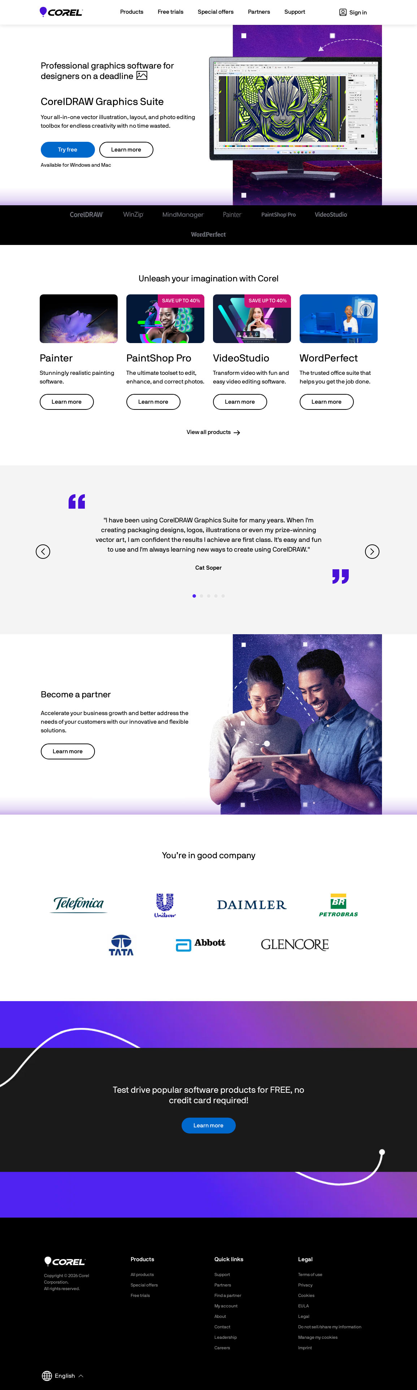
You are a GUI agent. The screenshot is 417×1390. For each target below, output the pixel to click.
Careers (223, 1347)
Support (223, 1274)
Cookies (307, 1295)
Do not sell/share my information (335, 1326)
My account (228, 1305)
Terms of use (312, 1274)
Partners (224, 1285)
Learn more (126, 150)
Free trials (142, 1295)
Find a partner (230, 1295)
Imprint (306, 1347)
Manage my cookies (321, 1337)
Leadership (227, 1337)
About (221, 1316)
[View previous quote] (43, 551)
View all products (209, 432)
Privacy (306, 1285)
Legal (304, 1316)
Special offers (146, 1285)
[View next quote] (373, 551)
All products (144, 1274)
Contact (223, 1326)
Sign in (353, 13)
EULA (304, 1305)
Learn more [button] (67, 402)
